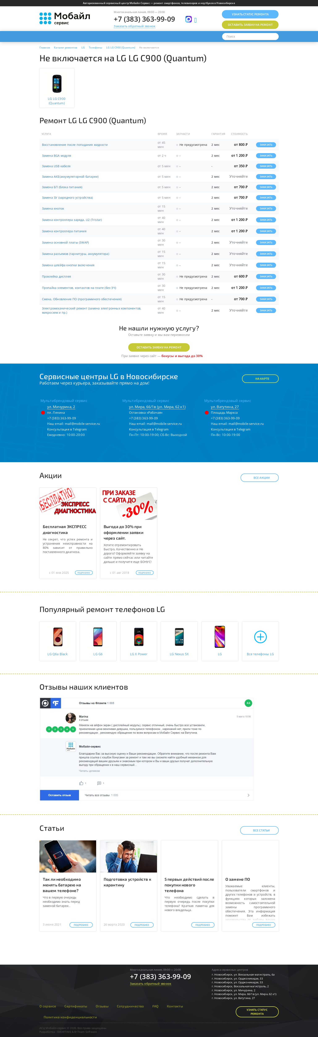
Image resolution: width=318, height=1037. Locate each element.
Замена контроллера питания (64, 231)
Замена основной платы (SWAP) (65, 242)
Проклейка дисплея (56, 276)
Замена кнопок (53, 208)
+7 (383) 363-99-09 (144, 19)
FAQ (155, 1006)
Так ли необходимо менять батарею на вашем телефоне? (62, 885)
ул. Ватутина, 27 (225, 406)
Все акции (258, 477)
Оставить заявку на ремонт (159, 347)
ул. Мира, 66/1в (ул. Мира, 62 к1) (157, 406)
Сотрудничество (130, 1006)
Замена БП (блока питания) (62, 187)
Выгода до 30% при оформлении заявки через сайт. (123, 532)
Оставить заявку (250, 24)
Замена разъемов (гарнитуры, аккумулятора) (75, 254)
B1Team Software (85, 1032)
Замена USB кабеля (56, 166)
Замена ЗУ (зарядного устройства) (67, 198)
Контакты (175, 1006)
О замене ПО (237, 879)
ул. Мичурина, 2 (61, 406)
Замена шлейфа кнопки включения (68, 265)
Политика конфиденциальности (70, 1017)
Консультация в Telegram (67, 429)
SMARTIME (64, 1032)
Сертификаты (75, 1006)
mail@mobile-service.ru (82, 423)
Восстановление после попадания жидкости (75, 145)
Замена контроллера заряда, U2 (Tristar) (72, 220)
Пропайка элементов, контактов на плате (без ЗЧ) (79, 288)
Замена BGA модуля (56, 156)
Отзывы (102, 1006)
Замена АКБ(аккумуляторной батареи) (70, 177)
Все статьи (258, 830)
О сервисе (47, 1006)
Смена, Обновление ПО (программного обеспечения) (82, 299)
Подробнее (83, 572)
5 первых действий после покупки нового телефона (189, 885)
